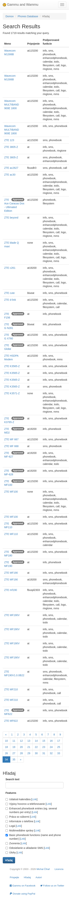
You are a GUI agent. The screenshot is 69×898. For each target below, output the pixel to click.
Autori (39, 877)
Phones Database (28, 16)
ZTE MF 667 (11, 439)
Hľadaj (27, 877)
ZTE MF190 (11, 572)
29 (28, 753)
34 (6, 759)
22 (36, 747)
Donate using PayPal (22, 893)
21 (28, 747)
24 (51, 747)
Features (11, 792)
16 (51, 740)
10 (6, 740)
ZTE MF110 (11, 534)
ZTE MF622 (11, 720)
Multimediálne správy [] (23, 830)
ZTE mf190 (10, 590)
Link (34, 799)
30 (36, 753)
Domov (10, 16)
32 (51, 753)
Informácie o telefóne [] (23, 821)
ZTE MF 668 (11, 446)
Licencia (59, 869)
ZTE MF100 (11, 491)
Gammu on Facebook (23, 885)
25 (58, 747)
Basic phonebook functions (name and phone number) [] (33, 837)
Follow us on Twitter (52, 885)
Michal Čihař (43, 869)
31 (43, 753)
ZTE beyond (11, 217)
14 (36, 740)
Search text (12, 779)
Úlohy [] (14, 852)
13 (28, 740)
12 (21, 740)
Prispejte (14, 877)
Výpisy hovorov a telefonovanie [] (29, 803)
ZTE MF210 (11, 689)
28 (21, 753)
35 (14, 759)
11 (14, 740)
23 (43, 747)
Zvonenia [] (16, 843)
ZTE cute (9, 293)
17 (58, 740)
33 (58, 753)
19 (14, 747)
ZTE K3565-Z (12, 366)
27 (14, 753)
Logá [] (14, 825)
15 (43, 740)
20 (21, 747)
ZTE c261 (9, 267)
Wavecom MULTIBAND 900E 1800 (11, 104)
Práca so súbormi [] (21, 816)
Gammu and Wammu (20, 4)
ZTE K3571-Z (12, 393)
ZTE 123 (9, 140)
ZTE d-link (10, 299)
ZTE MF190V (12, 615)
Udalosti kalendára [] (21, 799)
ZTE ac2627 (11, 167)
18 (6, 747)
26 (6, 753)
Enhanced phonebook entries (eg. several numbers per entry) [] (31, 810)
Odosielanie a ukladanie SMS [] (28, 847)
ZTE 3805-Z (11, 146)
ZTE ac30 (9, 174)
